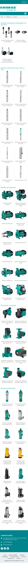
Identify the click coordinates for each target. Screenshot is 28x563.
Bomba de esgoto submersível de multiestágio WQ (7, 462)
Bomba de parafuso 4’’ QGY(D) (7, 181)
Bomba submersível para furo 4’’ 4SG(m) (21, 124)
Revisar (18, 558)
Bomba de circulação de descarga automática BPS (21, 322)
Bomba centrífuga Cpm (7, 223)
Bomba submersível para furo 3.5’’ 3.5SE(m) (7, 105)
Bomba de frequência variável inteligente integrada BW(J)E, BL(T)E (7, 61)
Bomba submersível (8, 388)
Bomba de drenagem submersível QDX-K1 (7, 423)
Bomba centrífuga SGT (7, 280)
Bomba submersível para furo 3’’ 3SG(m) (21, 86)
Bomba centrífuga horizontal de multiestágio (21, 41)
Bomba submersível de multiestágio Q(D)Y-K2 (7, 404)
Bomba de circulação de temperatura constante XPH (20, 362)
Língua (24, 2)
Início (2, 16)
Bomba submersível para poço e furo (12, 68)
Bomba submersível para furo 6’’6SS (7, 162)
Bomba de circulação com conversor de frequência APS (7, 323)
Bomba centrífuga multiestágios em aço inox (14, 23)
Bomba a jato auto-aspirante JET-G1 (7, 243)
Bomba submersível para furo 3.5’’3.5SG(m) (21, 105)
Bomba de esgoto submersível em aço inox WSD (7, 522)
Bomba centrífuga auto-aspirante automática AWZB (20, 205)
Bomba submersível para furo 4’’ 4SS (7, 143)
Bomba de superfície (8, 187)
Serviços (23, 556)
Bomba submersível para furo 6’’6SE (21, 143)
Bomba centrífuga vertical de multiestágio (7, 41)
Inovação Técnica (14, 556)
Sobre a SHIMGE (13, 555)
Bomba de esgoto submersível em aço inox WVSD (21, 522)
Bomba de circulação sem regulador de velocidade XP (7, 361)
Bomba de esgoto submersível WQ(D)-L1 (20, 482)
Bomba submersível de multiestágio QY (20, 442)
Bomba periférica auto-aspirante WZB (7, 298)
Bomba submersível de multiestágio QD (20, 404)
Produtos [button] (8, 17)
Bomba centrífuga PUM (20, 242)
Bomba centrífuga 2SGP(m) (7, 204)
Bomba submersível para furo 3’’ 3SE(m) (7, 86)
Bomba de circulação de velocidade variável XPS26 (20, 381)
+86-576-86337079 (7, 544)
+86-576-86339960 (7, 542)
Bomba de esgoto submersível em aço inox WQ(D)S (7, 502)
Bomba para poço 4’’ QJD (21, 180)
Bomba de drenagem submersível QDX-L (21, 423)
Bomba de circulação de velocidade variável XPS (7, 381)
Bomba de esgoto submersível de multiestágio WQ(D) (20, 462)
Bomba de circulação (8, 305)
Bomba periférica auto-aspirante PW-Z (20, 298)
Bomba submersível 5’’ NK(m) (20, 162)
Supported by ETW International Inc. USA (14, 560)
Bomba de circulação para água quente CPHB (21, 342)
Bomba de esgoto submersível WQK (21, 501)
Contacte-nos (6, 535)
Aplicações (5, 556)
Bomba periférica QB (7, 261)
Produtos (22, 555)
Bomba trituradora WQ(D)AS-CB (7, 482)
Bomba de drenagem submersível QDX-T (7, 442)
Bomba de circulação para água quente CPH (7, 342)
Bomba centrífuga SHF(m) (21, 280)
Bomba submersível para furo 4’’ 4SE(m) (7, 124)
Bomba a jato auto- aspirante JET (20, 224)
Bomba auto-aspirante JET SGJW (20, 262)
